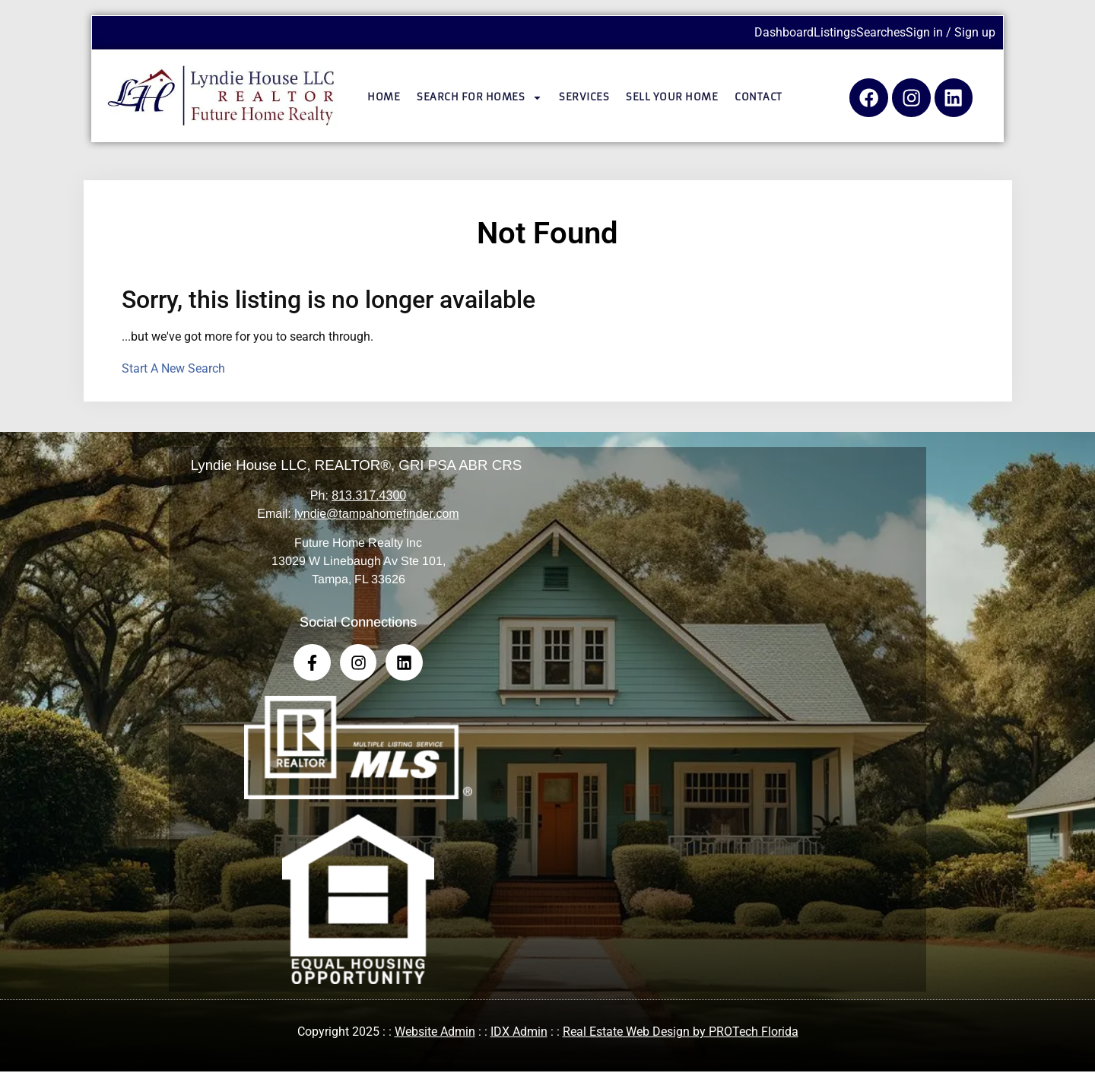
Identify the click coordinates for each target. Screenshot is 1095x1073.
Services (584, 96)
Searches (881, 32)
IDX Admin (519, 1033)
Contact (758, 96)
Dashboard (784, 32)
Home (383, 96)
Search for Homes (479, 97)
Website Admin (435, 1033)
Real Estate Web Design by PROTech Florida (680, 1033)
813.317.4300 (369, 495)
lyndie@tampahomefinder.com (376, 513)
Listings (835, 32)
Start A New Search (173, 368)
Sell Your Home (672, 96)
